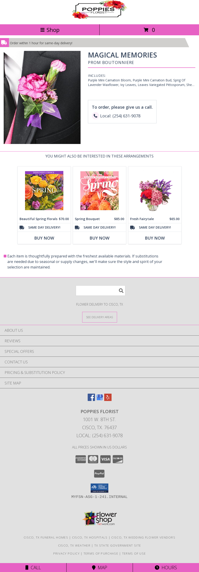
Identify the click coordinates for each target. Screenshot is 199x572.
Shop (49, 29)
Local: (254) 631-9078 (99, 435)
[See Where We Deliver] (99, 317)
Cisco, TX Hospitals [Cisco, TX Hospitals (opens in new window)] (90, 537)
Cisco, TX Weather (74, 545)
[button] (99, 488)
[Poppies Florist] (99, 17)
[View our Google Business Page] (99, 399)
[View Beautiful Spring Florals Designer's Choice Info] (44, 190)
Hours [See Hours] (166, 567)
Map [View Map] (99, 567)
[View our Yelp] (108, 399)
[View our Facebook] (91, 399)
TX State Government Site (117, 545)
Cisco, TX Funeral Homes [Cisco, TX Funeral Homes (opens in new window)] (46, 537)
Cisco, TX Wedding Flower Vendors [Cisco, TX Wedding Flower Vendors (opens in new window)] (143, 537)
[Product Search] (100, 290)
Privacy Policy (66, 553)
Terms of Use (134, 553)
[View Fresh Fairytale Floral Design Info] (154, 190)
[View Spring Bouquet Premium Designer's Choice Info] (99, 190)
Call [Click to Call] (33, 567)
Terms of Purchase (101, 553)
